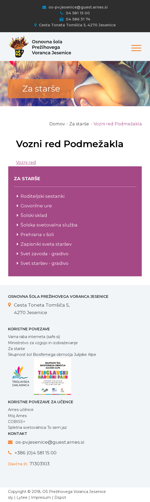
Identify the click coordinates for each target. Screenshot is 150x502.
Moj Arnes (17, 415)
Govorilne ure (36, 205)
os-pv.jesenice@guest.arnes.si (75, 7)
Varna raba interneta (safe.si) (34, 336)
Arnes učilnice (21, 409)
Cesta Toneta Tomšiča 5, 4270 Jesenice (75, 25)
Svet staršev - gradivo (44, 263)
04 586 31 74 (75, 19)
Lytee (22, 497)
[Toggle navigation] (135, 45)
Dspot (60, 497)
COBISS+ (16, 421)
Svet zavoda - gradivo (44, 253)
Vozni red (26, 162)
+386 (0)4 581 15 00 (35, 452)
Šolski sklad (34, 215)
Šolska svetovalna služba (49, 225)
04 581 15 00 (75, 13)
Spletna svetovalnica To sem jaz (37, 427)
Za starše (16, 348)
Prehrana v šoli (37, 234)
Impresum (41, 497)
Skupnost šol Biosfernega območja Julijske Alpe (52, 354)
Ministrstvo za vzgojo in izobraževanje (43, 342)
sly (10, 497)
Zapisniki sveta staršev (46, 244)
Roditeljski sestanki (42, 196)
